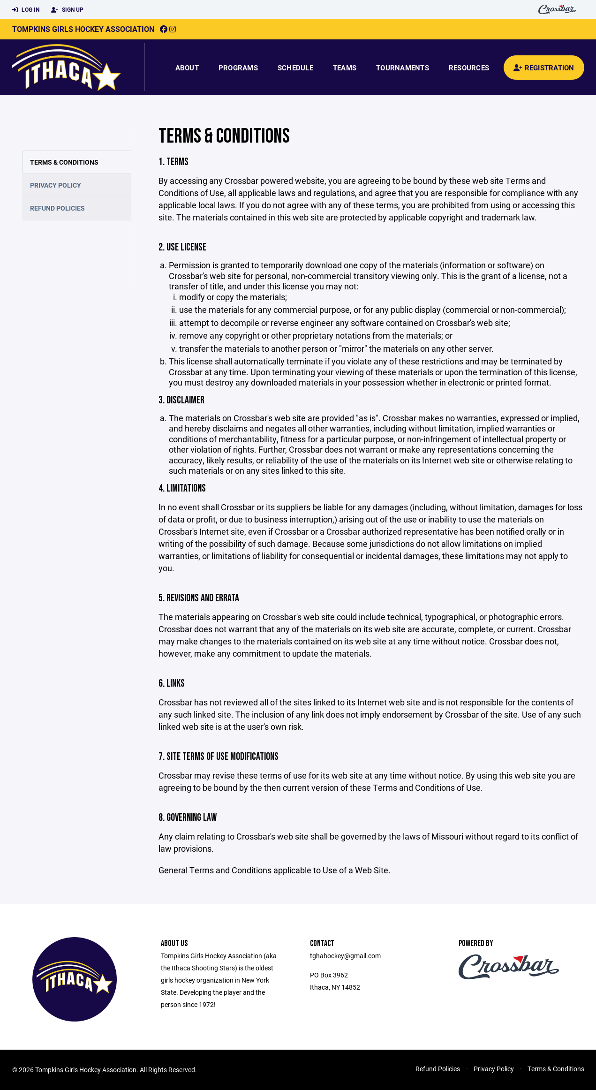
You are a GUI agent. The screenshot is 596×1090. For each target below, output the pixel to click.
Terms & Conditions (64, 162)
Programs (238, 67)
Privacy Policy (55, 185)
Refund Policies (57, 208)
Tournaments (402, 67)
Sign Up (67, 10)
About (187, 67)
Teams (344, 67)
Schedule (295, 67)
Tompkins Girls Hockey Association (83, 29)
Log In (25, 10)
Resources (469, 67)
